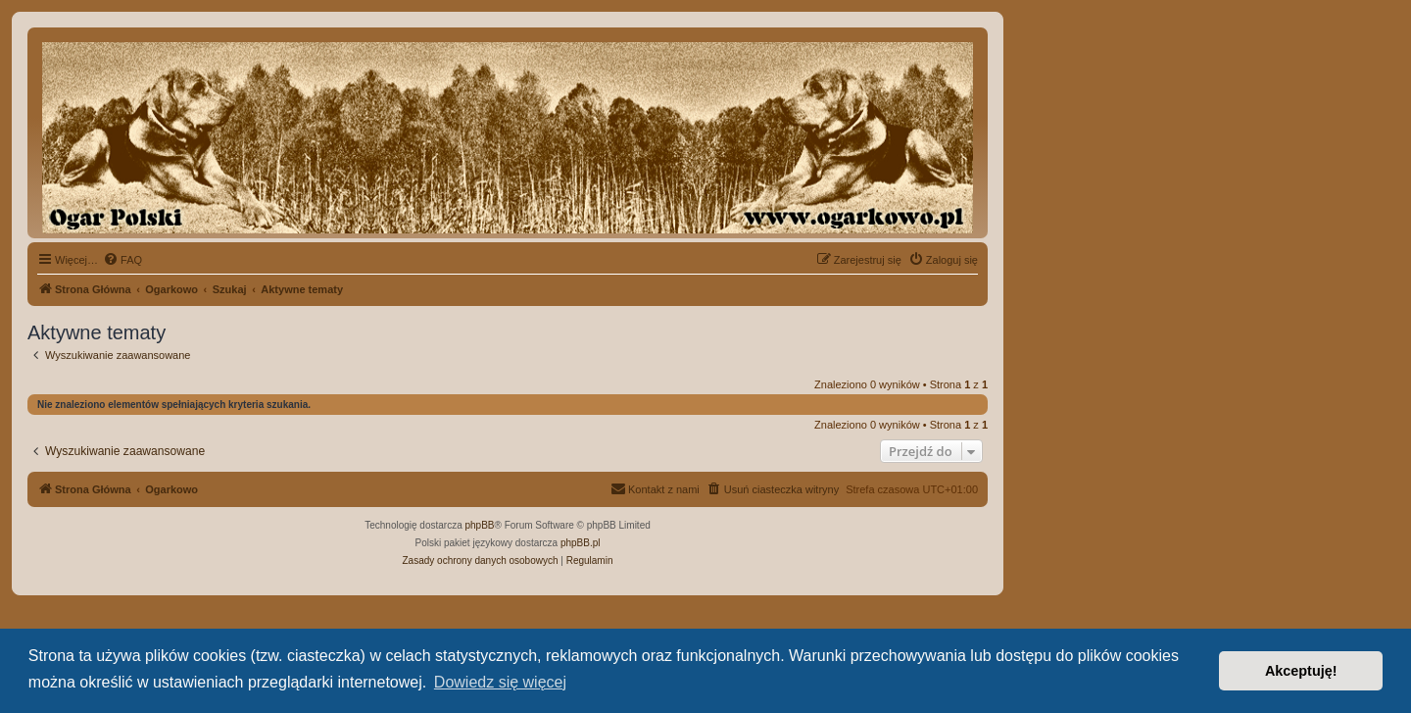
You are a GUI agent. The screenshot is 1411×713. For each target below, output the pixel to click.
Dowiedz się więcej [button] (500, 682)
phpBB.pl (580, 542)
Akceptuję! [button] (1301, 671)
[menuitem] (122, 260)
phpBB (480, 525)
